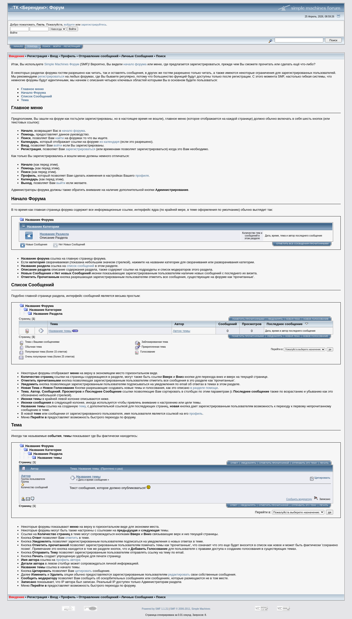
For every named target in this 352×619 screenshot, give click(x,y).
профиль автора (68, 560)
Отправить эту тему (304, 463)
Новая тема (293, 319)
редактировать (179, 574)
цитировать (83, 571)
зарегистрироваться (80, 149)
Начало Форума (33, 92)
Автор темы (181, 331)
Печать (324, 463)
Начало (18, 46)
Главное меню (32, 89)
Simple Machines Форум (61, 64)
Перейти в (277, 349)
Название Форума (39, 220)
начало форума (134, 64)
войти (57, 145)
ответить (71, 538)
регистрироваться (51, 76)
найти (59, 138)
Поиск (46, 46)
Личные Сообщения (137, 56)
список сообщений (80, 266)
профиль (196, 413)
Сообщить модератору (299, 499)
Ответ (234, 463)
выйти (60, 183)
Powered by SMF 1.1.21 (155, 608)
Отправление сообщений (98, 56)
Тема (25, 100)
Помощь (32, 46)
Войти (57, 46)
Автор (179, 324)
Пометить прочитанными (249, 319)
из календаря (109, 142)
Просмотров (252, 324)
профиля (142, 175)
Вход (54, 56)
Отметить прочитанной (274, 463)
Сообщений (227, 324)
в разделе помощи (204, 388)
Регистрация (72, 46)
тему (82, 406)
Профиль (68, 56)
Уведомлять (275, 319)
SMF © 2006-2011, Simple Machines (190, 608)
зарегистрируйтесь (93, 24)
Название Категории (43, 226)
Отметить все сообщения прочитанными (302, 243)
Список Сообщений (36, 96)
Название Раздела (54, 234)
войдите (69, 24)
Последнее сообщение (287, 324)
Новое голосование (316, 319)
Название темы (60, 331)
